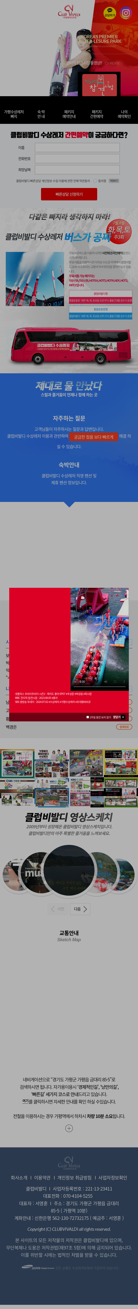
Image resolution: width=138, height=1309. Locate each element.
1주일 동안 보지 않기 (98, 717)
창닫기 (117, 717)
